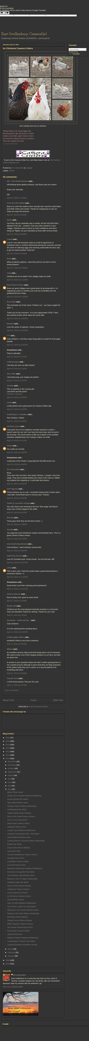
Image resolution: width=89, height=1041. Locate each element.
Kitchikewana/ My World (16, 810)
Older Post (58, 700)
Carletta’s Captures (14, 394)
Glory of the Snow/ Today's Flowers (21, 816)
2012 (8, 752)
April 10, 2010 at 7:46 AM (17, 198)
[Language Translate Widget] (77, 49)
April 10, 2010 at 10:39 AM (17, 268)
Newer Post (8, 700)
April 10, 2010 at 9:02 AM (17, 253)
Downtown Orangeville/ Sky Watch (21, 872)
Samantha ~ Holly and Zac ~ (19, 620)
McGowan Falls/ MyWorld (17, 917)
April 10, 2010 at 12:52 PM (17, 345)
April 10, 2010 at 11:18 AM (17, 297)
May (10, 786)
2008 (8, 964)
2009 (8, 960)
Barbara (10, 324)
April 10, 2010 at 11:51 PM (17, 589)
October (11, 768)
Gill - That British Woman (17, 181)
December (12, 761)
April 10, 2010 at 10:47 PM (17, 563)
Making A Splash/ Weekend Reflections (22, 938)
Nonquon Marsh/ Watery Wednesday (21, 806)
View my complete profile (13, 987)
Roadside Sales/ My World (17, 882)
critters (11, 171)
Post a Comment (11, 690)
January (11, 956)
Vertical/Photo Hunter (15, 900)
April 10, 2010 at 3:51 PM (17, 440)
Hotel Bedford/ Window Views (19, 837)
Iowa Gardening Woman (17, 544)
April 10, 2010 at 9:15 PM (17, 539)
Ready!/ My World (14, 844)
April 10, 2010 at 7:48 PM (17, 524)
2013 (8, 748)
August (11, 775)
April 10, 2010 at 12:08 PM (17, 330)
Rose (9, 259)
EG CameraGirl (13, 469)
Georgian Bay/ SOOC (15, 858)
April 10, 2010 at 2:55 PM (17, 409)
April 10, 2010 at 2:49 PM (17, 397)
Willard (10, 649)
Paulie (9, 446)
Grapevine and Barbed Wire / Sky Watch (23, 834)
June (10, 782)
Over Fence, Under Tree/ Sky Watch (21, 907)
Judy (9, 273)
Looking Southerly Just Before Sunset (22, 945)
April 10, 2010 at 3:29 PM (17, 421)
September (12, 772)
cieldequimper (13, 362)
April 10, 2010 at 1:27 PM (17, 357)
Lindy (9, 568)
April (10, 789)
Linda (9, 402)
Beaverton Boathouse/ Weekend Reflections (24, 868)
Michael (10, 518)
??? (8, 336)
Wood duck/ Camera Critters (18, 823)
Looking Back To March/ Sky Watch (21, 941)
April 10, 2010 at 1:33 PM (17, 369)
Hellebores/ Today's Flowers (18, 889)
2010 (8, 758)
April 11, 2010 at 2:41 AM (17, 615)
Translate (74, 54)
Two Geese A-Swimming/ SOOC (20, 927)
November (12, 765)
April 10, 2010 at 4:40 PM (17, 464)
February (11, 952)
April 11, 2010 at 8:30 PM (17, 644)
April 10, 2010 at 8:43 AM (17, 215)
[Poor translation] (6, 12)
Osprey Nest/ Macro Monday (18, 848)
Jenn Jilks (11, 374)
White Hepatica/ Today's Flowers (20, 924)
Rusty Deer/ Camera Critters (18, 931)
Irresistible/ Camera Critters (18, 861)
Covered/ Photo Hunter (16, 865)
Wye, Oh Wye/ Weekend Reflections (21, 903)
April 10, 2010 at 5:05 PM (17, 484)
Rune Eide (11, 302)
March (10, 949)
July (9, 779)
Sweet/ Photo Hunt (14, 934)
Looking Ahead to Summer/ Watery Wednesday (26, 841)
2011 (8, 755)
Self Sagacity (12, 489)
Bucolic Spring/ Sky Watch (17, 799)
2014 (8, 745)
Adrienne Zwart (13, 426)
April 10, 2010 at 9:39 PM (17, 551)
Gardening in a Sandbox (17, 414)
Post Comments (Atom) (38, 706)
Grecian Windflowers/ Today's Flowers (22, 855)
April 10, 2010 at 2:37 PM (17, 380)
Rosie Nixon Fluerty (15, 285)
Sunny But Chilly (13, 851)
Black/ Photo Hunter (15, 792)
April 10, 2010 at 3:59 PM (17, 452)
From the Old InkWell (16, 203)
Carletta (10, 386)
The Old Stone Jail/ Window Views (20, 875)
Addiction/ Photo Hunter (16, 827)
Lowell (9, 239)
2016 (8, 738)
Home (33, 700)
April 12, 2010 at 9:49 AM (17, 673)
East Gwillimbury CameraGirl (24, 34)
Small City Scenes (14, 556)
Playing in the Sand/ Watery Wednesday (23, 913)
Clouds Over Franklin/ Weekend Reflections (24, 796)
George (10, 529)
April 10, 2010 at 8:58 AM (17, 234)
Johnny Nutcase (14, 594)
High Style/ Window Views (17, 803)
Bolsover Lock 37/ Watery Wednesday (22, 879)
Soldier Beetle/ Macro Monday (19, 813)
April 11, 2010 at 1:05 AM (17, 601)
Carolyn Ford (12, 678)
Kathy (9, 220)
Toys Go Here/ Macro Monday (19, 886)
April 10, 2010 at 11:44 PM (17, 577)
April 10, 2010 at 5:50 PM (17, 498)
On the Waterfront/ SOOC (17, 893)
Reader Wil (11, 606)
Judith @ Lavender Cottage (18, 503)
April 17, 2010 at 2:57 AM (17, 685)
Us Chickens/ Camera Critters (19, 896)
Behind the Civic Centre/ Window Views (23, 910)
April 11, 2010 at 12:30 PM (17, 632)
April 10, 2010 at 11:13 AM (17, 280)
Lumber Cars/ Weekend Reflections (21, 830)
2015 (8, 741)
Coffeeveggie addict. (15, 637)
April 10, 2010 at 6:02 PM (17, 512)
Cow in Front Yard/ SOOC (17, 820)
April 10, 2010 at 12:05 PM (17, 318)
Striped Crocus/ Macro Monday (19, 920)
